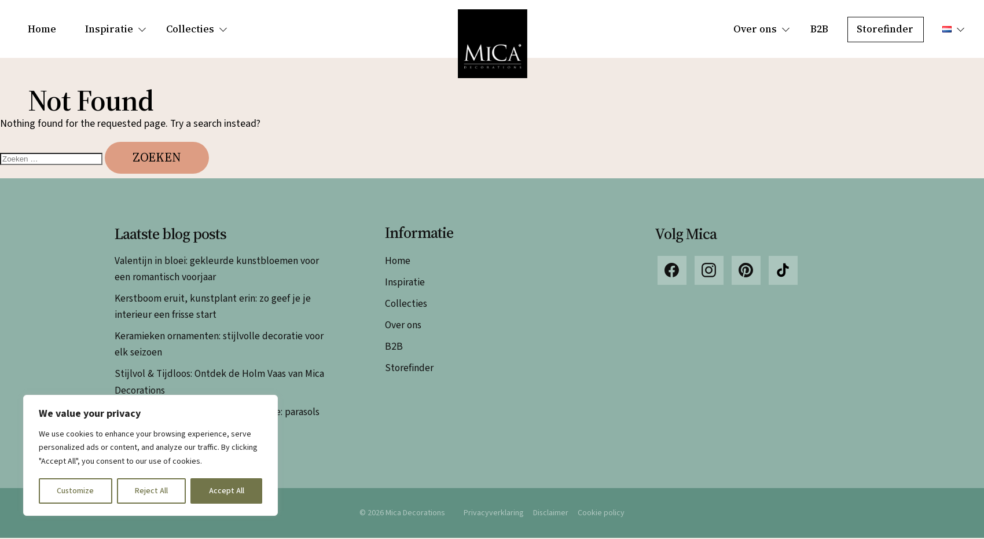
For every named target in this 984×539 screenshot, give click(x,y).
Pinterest (746, 271)
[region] (150, 455)
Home (42, 29)
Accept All (226, 491)
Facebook (672, 271)
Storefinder (885, 29)
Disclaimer (551, 513)
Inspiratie (109, 29)
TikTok (783, 271)
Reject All (151, 491)
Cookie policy (601, 513)
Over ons (755, 29)
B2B (819, 29)
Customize (75, 491)
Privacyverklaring (494, 513)
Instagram (709, 271)
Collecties (190, 29)
